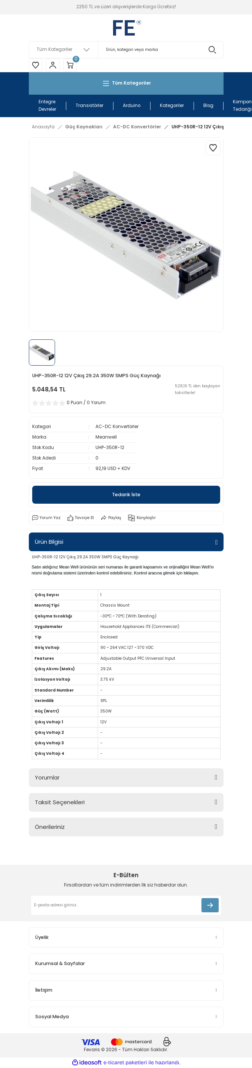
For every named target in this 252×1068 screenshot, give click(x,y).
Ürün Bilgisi (49, 542)
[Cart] (70, 65)
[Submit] (210, 905)
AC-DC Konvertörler (117, 427)
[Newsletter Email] (126, 905)
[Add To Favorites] (213, 147)
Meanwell (106, 437)
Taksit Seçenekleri (60, 802)
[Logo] (126, 27)
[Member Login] (53, 65)
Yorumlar (47, 777)
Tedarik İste (126, 494)
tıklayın (190, 573)
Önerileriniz (50, 827)
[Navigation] (126, 83)
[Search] (126, 49)
